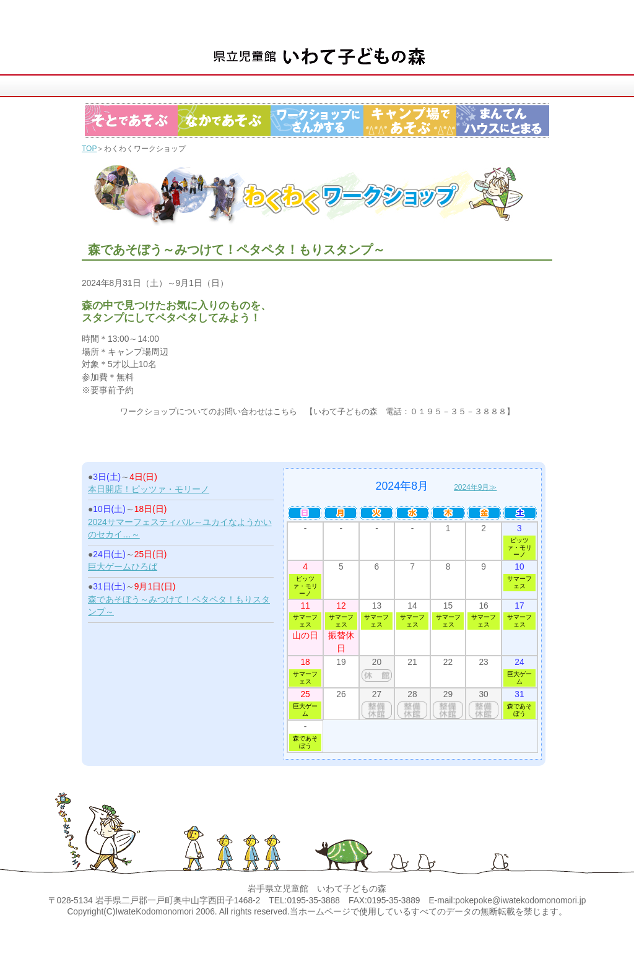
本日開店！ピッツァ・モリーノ (148, 489)
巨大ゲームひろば (122, 566)
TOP (89, 148)
